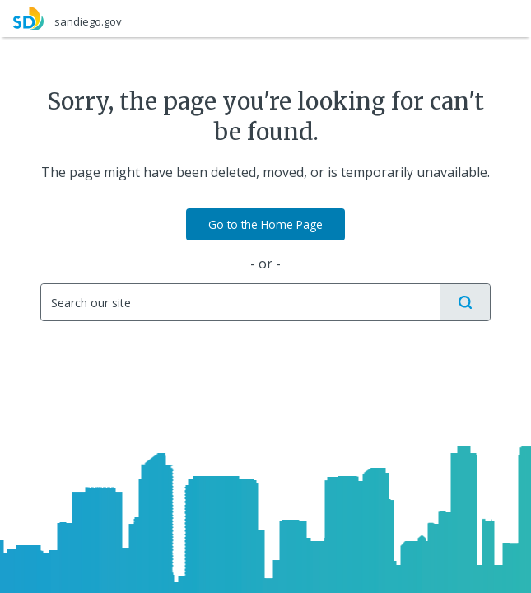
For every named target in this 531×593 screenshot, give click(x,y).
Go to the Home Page (265, 224)
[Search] (240, 302)
